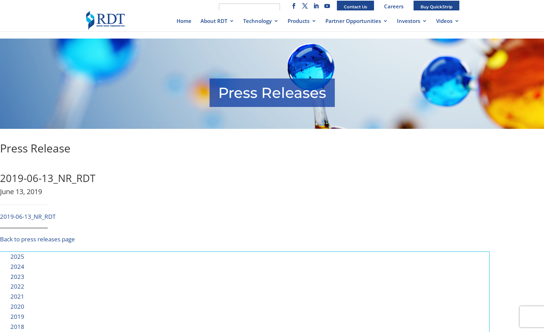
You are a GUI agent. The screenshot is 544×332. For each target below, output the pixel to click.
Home (184, 21)
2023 (17, 277)
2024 (17, 267)
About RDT (214, 21)
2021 (17, 296)
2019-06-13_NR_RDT (28, 217)
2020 (17, 306)
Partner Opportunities (353, 21)
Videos (444, 21)
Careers (393, 6)
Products (298, 21)
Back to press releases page (37, 239)
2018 (17, 327)
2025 (17, 256)
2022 (17, 286)
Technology (257, 21)
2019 (17, 317)
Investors (408, 21)
